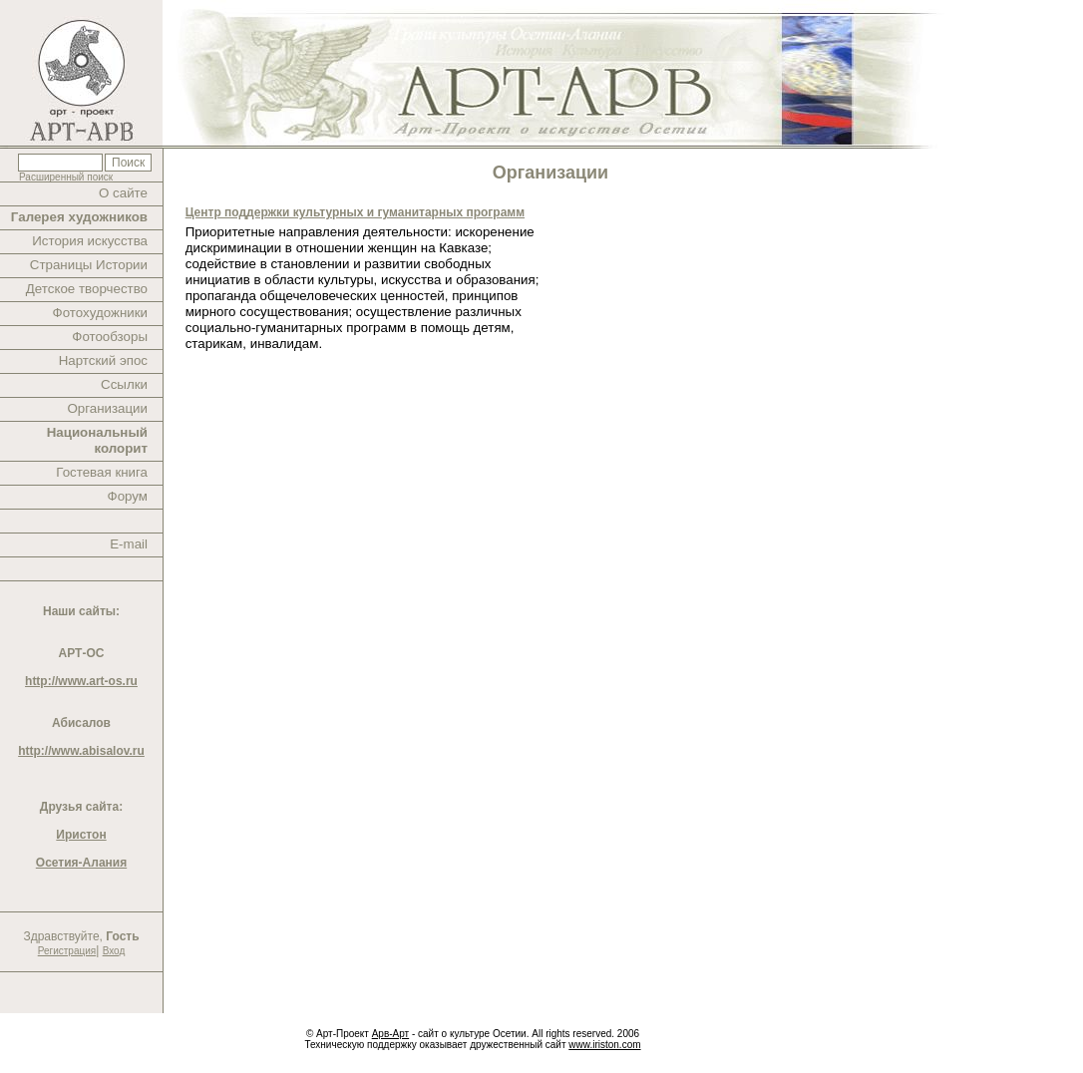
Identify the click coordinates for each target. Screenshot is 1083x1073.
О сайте (123, 192)
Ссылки (124, 384)
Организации (107, 408)
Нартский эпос (103, 360)
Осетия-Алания (81, 863)
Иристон (81, 835)
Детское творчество (87, 288)
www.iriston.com (604, 1044)
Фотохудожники (100, 312)
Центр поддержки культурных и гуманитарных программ (355, 212)
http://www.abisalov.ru (81, 751)
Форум (128, 496)
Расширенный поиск (66, 177)
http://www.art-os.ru (81, 681)
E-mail (129, 543)
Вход (114, 950)
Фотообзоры (110, 336)
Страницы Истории (89, 264)
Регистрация (67, 950)
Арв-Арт (390, 1033)
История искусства (90, 240)
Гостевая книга (102, 472)
